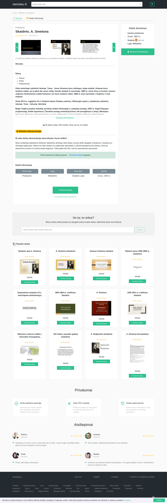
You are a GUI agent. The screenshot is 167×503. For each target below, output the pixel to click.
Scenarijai (110, 491)
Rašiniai (138, 485)
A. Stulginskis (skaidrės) (101, 334)
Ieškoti (139, 230)
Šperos (27, 488)
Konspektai (67, 485)
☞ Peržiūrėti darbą (74, 155)
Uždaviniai (57, 488)
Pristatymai (26, 176)
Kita (78, 488)
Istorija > (15, 13)
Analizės (15, 485)
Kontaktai (114, 477)
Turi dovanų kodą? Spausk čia (65, 197)
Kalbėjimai (16, 491)
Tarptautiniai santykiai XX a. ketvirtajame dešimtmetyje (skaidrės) (29, 295)
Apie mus (78, 477)
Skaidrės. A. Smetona (26, 13)
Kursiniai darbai (81, 485)
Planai (87, 491)
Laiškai (86, 488)
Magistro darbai (43, 491)
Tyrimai (46, 488)
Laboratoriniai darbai (98, 485)
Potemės (140, 488)
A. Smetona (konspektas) (137, 334)
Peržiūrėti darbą (65, 190)
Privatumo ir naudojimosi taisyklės (142, 477)
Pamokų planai (75, 491)
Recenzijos (16, 488)
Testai (37, 488)
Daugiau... (128, 500)
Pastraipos (128, 488)
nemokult (20, 4)
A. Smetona (101, 293)
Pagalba (96, 477)
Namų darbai (114, 485)
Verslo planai (28, 491)
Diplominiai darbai (29, 485)
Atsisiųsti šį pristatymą (137, 52)
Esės (42, 485)
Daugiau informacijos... (65, 118)
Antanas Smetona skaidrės (101, 251)
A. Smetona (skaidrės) (65, 251)
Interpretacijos (53, 485)
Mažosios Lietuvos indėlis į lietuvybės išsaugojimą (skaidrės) (30, 337)
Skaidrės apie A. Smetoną (29, 251)
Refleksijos (98, 491)
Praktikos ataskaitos (101, 488)
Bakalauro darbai (59, 491)
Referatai (69, 488)
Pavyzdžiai (127, 485)
